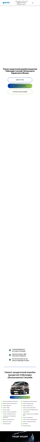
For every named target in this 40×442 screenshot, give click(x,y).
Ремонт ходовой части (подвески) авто (30, 414)
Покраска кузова (7, 423)
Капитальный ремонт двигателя (10, 401)
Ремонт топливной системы (9, 413)
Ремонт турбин (6, 409)
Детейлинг (25, 423)
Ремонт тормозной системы (29, 421)
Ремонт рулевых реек (28, 405)
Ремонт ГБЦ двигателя (28, 403)
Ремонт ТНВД (6, 407)
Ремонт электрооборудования (30, 419)
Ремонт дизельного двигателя (10, 403)
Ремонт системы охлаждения (9, 411)
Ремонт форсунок (7, 405)
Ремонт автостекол (7, 421)
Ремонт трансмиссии (28, 417)
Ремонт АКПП (26, 411)
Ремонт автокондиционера (29, 407)
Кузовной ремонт (27, 425)
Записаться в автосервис (20, 397)
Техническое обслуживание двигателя (9, 416)
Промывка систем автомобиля (30, 401)
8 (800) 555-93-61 (21, 2)
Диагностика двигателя (8, 419)
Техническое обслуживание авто (30, 409)
